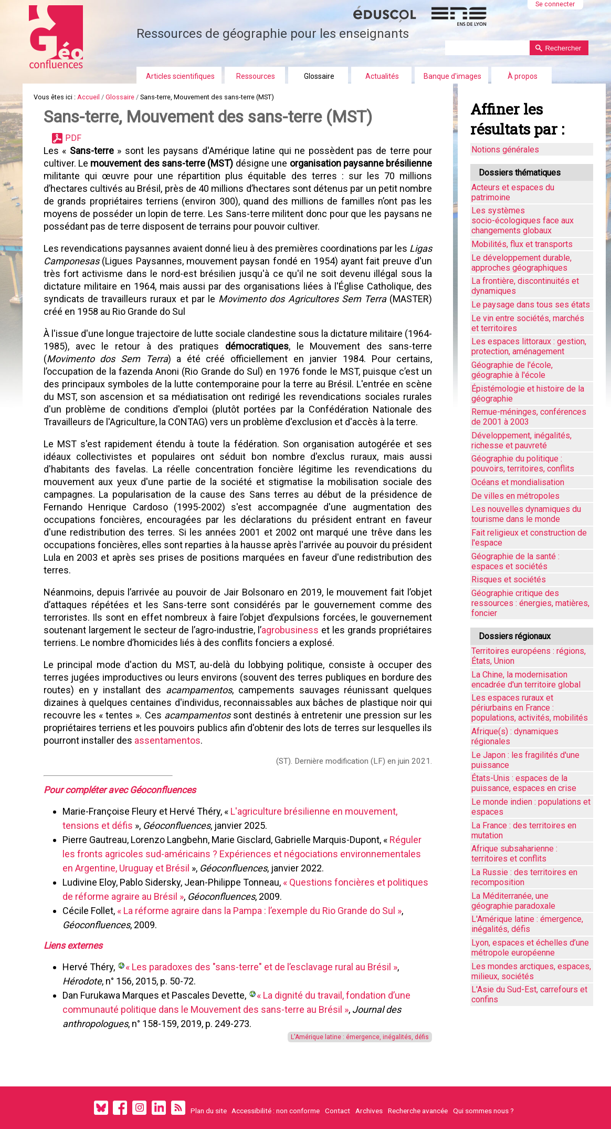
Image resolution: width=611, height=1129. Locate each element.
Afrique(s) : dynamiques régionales (515, 736)
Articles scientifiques (180, 76)
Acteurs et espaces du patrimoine (512, 192)
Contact (337, 1110)
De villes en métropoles (515, 496)
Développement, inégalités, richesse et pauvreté (521, 440)
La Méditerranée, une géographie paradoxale (513, 901)
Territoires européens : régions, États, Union (528, 656)
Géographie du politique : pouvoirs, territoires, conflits (522, 464)
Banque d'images (452, 76)
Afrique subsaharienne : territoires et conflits (514, 854)
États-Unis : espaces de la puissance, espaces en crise (523, 783)
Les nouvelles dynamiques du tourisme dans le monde (526, 514)
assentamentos (167, 740)
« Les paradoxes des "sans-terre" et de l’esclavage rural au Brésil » (261, 966)
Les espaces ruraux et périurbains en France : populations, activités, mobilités (529, 708)
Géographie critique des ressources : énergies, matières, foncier (530, 603)
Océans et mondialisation (517, 482)
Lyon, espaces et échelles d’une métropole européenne (530, 948)
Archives (369, 1110)
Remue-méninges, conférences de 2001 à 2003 (528, 417)
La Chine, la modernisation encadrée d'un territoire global (526, 680)
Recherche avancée (418, 1110)
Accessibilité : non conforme (275, 1110)
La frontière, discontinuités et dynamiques (525, 286)
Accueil (88, 97)
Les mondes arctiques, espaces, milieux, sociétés (531, 971)
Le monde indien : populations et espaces (531, 807)
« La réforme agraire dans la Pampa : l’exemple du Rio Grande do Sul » (259, 910)
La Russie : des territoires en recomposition (524, 877)
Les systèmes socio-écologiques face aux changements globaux (522, 220)
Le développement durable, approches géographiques (521, 263)
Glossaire (319, 76)
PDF (73, 138)
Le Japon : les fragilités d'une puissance (525, 760)
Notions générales (505, 150)
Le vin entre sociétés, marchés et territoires (527, 323)
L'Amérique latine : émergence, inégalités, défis (360, 1037)
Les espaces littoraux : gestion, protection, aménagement (528, 346)
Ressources (255, 76)
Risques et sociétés (508, 579)
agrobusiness (290, 629)
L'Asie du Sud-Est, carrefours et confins (529, 994)
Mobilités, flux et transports (522, 244)
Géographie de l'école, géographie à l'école (512, 370)
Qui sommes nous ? (483, 1110)
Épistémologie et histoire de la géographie (527, 394)
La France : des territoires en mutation (523, 830)
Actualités (382, 76)
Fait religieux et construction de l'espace (529, 538)
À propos (523, 76)
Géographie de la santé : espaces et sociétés (515, 561)
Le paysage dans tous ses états (530, 305)
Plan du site (209, 1110)
